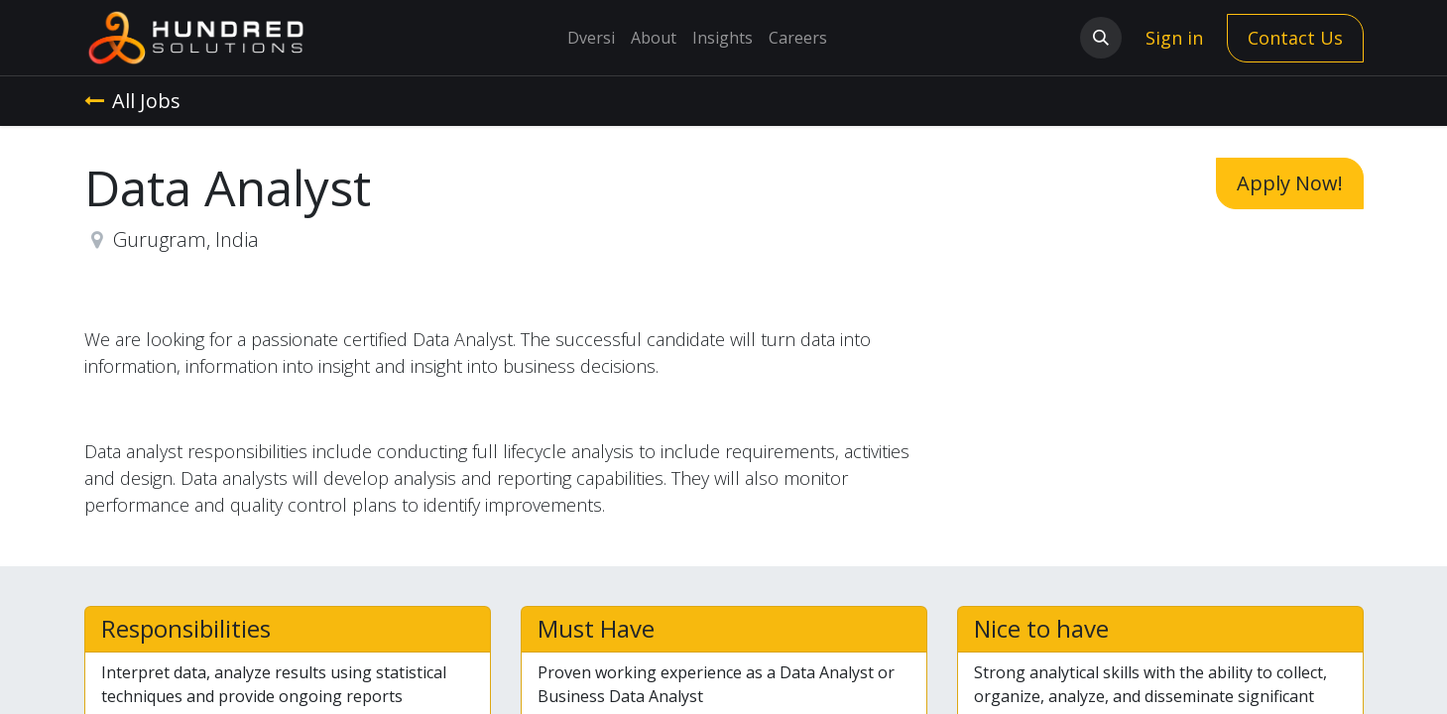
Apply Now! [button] (1290, 183)
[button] (1101, 38)
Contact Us (1295, 38)
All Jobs (132, 100)
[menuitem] (591, 38)
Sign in (1174, 38)
